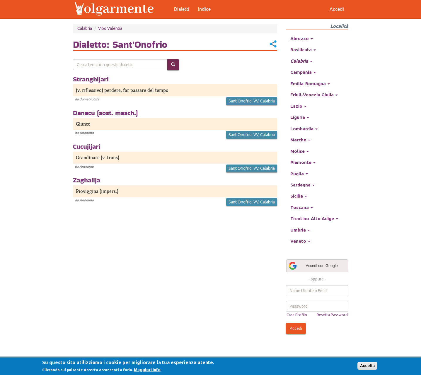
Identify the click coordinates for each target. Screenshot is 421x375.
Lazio (298, 106)
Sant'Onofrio (240, 101)
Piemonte (303, 162)
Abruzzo (301, 38)
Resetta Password (332, 315)
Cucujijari (86, 146)
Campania (303, 72)
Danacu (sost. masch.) (105, 112)
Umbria (300, 229)
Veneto (300, 241)
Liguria (299, 117)
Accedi (296, 328)
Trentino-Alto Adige (314, 218)
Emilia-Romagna (310, 83)
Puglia (299, 173)
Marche (300, 139)
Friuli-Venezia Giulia (314, 94)
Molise (299, 151)
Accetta (367, 365)
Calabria (84, 28)
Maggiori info (147, 369)
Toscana (301, 207)
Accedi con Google (313, 265)
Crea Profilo (297, 315)
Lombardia (304, 128)
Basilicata (303, 49)
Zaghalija (86, 180)
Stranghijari (91, 79)
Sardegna (302, 184)
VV (255, 101)
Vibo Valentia (110, 28)
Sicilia (298, 196)
